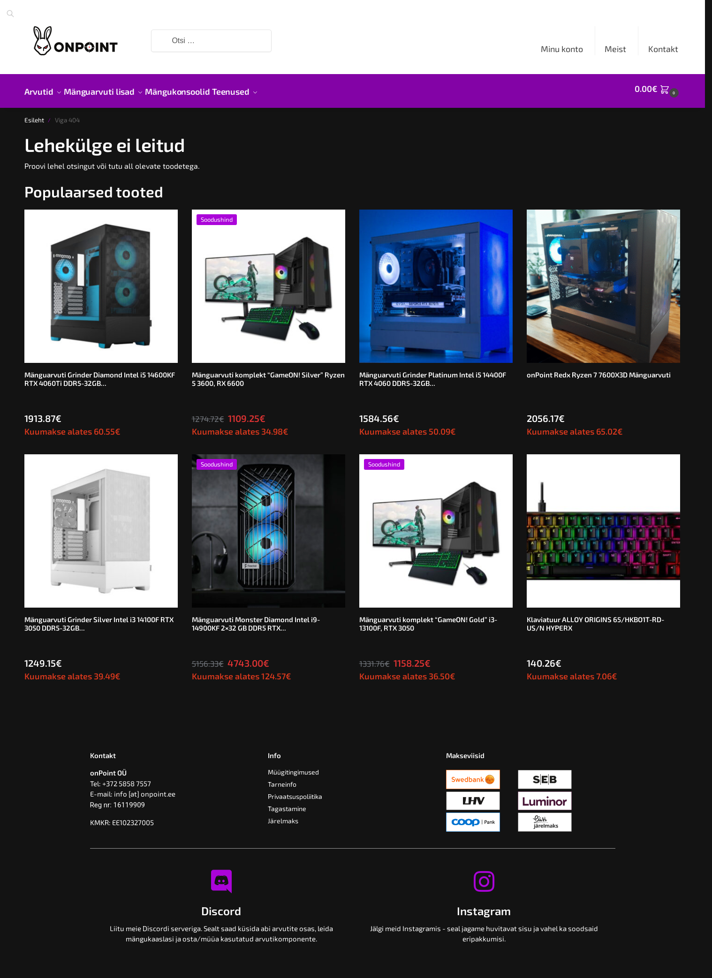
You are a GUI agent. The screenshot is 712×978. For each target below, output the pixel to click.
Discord (221, 905)
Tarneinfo (282, 779)
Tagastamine (287, 803)
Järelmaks (283, 816)
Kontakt (663, 49)
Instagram (484, 905)
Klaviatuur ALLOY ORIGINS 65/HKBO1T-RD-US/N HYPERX (595, 618)
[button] (658, 89)
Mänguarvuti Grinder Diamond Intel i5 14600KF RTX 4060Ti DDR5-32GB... (99, 373)
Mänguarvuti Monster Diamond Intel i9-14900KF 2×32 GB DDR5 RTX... (256, 618)
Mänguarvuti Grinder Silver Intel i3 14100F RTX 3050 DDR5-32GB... (99, 618)
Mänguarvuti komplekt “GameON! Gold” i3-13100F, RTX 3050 (428, 618)
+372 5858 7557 (126, 778)
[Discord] (221, 876)
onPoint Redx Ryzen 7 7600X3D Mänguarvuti (599, 369)
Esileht (34, 115)
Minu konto (562, 49)
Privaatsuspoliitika (295, 791)
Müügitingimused (293, 767)
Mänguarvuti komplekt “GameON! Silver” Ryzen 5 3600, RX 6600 (268, 373)
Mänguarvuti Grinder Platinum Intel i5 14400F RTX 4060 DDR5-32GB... (432, 373)
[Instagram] (484, 876)
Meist (615, 49)
